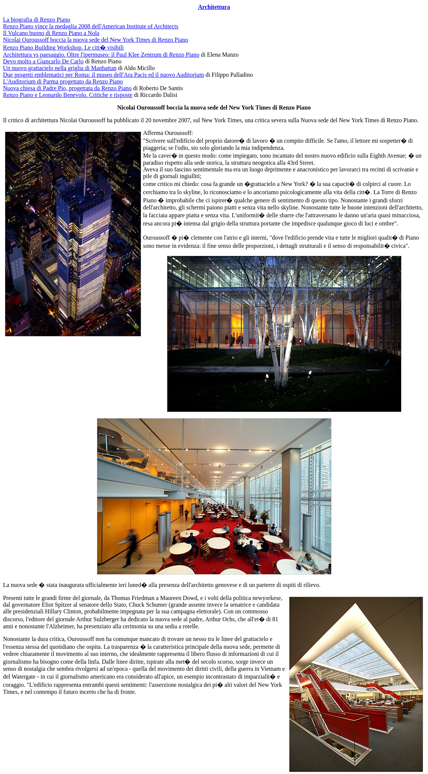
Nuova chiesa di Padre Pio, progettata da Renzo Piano (67, 88)
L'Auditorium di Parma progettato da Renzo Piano (63, 81)
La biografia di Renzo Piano (36, 19)
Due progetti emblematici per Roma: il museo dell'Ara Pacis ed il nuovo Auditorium (103, 75)
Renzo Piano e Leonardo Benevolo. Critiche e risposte (67, 95)
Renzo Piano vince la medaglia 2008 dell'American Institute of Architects (90, 26)
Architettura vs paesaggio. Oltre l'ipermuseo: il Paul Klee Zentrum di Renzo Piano (101, 54)
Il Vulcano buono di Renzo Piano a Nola (51, 33)
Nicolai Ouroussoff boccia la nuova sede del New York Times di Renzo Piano (95, 40)
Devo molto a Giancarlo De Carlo (43, 61)
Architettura (214, 7)
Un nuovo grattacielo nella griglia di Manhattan (60, 68)
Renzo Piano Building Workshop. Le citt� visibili (63, 47)
